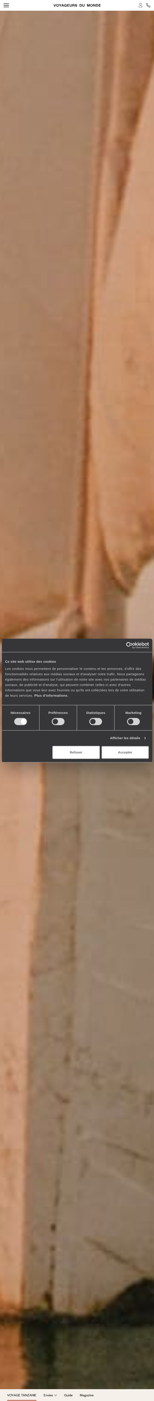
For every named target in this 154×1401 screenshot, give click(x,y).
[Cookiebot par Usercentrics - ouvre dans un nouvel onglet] (129, 645)
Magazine (87, 1395)
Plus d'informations (51, 695)
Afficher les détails (125, 738)
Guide (68, 1395)
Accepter (125, 752)
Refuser (76, 752)
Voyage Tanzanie (21, 1395)
